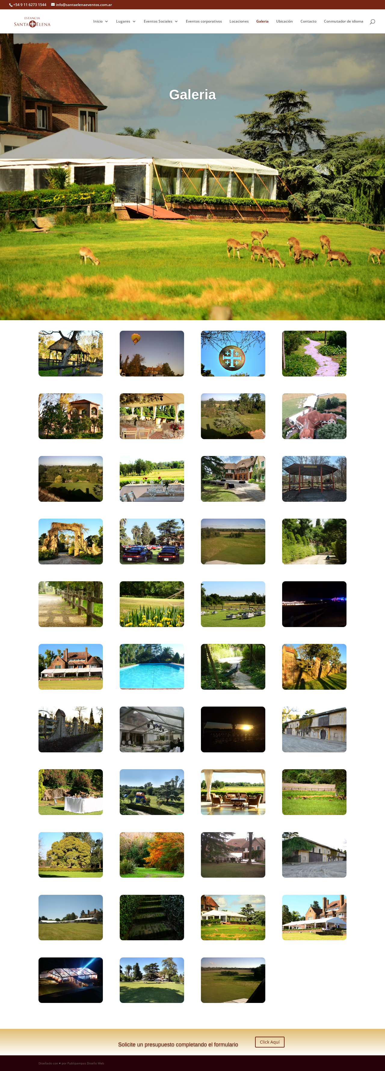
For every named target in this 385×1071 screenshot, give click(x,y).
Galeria (262, 21)
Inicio (98, 21)
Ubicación (284, 21)
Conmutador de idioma (343, 21)
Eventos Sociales (158, 21)
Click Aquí (270, 1042)
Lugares (123, 21)
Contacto (308, 21)
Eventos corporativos (204, 21)
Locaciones (239, 21)
